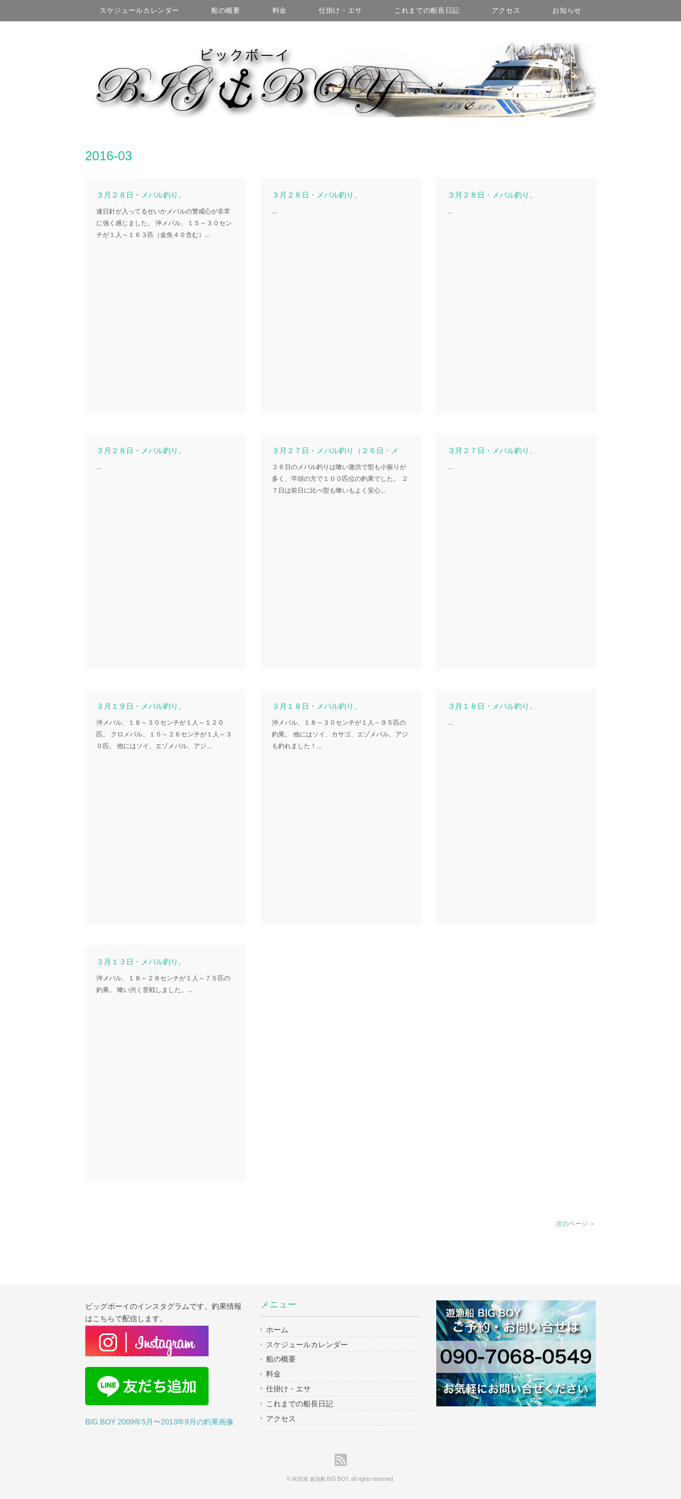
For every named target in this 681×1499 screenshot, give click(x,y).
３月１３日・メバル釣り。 (141, 961)
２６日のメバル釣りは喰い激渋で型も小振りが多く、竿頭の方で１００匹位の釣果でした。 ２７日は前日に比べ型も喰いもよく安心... (340, 478)
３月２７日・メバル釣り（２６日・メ (335, 450)
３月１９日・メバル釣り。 (141, 706)
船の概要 (225, 10)
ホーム (277, 1329)
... (274, 211)
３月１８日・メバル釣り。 (316, 706)
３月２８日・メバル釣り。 (141, 195)
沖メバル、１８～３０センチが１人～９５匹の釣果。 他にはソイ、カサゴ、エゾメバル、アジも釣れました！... (340, 734)
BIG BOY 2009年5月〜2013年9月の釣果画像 (159, 1422)
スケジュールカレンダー (139, 10)
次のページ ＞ (576, 1223)
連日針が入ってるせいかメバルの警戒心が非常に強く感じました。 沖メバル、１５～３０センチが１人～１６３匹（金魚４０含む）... (164, 223)
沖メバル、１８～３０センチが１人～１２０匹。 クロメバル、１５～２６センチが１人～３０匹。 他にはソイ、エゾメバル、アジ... (164, 734)
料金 (279, 10)
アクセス (506, 10)
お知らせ (567, 10)
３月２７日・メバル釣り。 (492, 450)
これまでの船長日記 (427, 10)
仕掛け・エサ (340, 10)
